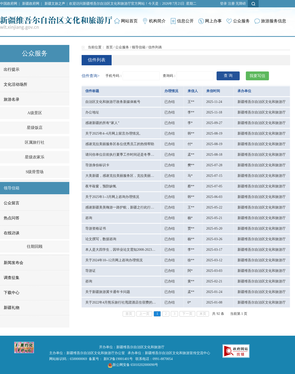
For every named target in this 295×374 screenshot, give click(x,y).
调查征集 (11, 278)
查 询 (228, 75)
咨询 (88, 218)
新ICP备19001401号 (118, 359)
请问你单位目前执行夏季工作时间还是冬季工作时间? (125, 154)
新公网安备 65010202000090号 (131, 365)
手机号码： (114, 76)
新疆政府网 (30, 3)
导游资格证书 (95, 228)
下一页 (187, 314)
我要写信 (257, 76)
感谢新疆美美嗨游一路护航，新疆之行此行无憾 (121, 207)
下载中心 (11, 293)
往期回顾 (35, 246)
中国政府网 (8, 3)
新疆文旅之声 (54, 3)
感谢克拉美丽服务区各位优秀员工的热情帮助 (119, 144)
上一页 (144, 314)
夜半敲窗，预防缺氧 (100, 186)
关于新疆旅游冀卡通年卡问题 (107, 292)
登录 (223, 3)
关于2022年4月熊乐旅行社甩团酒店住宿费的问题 (122, 302)
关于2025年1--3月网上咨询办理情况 (112, 197)
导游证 (90, 271)
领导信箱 (11, 188)
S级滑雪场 (35, 172)
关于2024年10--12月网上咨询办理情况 (114, 260)
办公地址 (92, 112)
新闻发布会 (13, 263)
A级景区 (34, 113)
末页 (202, 314)
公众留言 (11, 203)
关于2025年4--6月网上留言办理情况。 (114, 133)
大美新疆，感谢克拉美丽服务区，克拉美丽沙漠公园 (124, 176)
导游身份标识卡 (97, 165)
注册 (231, 3)
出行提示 (11, 69)
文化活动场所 (15, 84)
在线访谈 (11, 233)
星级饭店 (35, 127)
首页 (109, 47)
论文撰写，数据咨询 (100, 239)
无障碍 (241, 3)
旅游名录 (11, 99)
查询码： (170, 76)
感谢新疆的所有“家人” (102, 123)
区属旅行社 (34, 142)
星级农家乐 (34, 157)
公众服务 (122, 47)
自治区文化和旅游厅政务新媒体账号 (112, 102)
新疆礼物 (11, 307)
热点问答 (11, 218)
